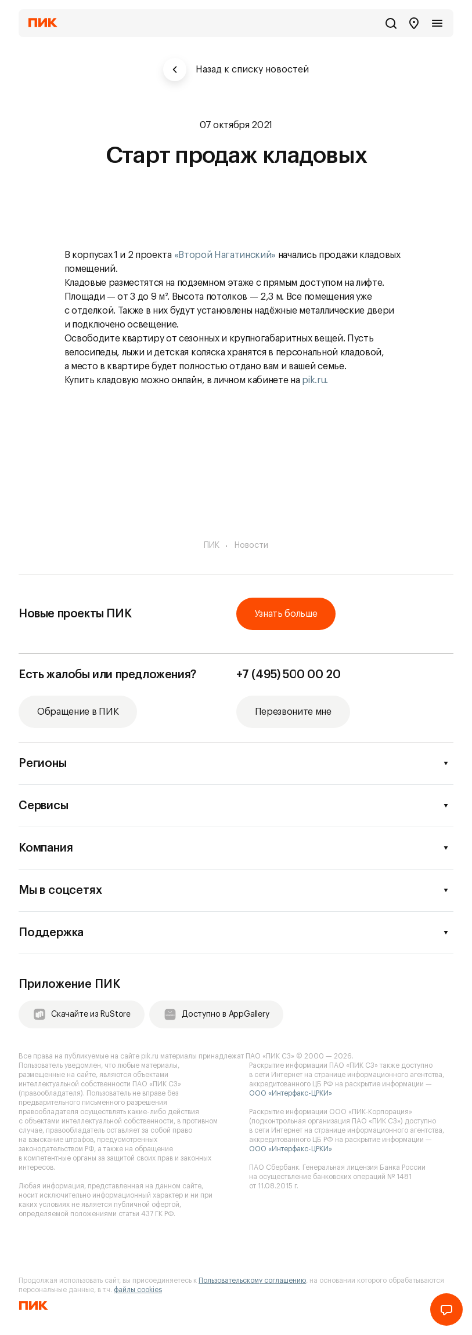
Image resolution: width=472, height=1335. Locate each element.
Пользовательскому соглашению (252, 1280)
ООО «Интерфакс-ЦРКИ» (290, 1093)
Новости (251, 545)
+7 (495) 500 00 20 (288, 675)
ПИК (211, 545)
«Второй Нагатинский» (225, 255)
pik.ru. (315, 380)
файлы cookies (138, 1289)
